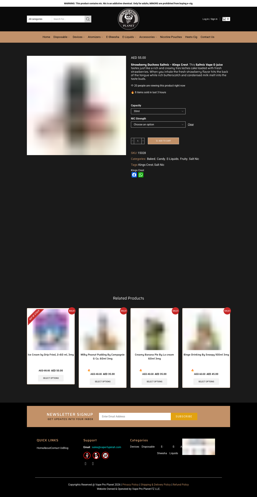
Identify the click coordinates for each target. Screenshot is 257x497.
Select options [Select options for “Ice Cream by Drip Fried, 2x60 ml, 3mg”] (51, 379)
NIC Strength (138, 118)
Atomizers (95, 37)
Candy (161, 159)
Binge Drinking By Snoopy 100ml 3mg (206, 355)
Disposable (61, 37)
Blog (65, 449)
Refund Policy (181, 485)
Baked (151, 159)
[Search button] (88, 19)
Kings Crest (145, 164)
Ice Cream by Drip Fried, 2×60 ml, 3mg (51, 355)
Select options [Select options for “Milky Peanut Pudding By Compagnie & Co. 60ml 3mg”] (102, 382)
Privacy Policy (130, 485)
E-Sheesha (112, 37)
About (47, 449)
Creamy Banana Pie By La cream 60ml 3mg (154, 357)
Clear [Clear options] (191, 124)
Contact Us (207, 37)
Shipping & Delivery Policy (156, 485)
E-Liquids (129, 37)
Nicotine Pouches (171, 37)
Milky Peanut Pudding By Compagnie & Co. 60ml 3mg (103, 357)
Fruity (183, 159)
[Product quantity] (137, 141)
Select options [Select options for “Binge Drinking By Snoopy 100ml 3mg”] (206, 382)
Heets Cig (191, 37)
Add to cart (165, 141)
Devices (79, 37)
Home (46, 37)
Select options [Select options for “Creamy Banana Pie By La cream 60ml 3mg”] (154, 382)
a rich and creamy (163, 68)
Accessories (148, 37)
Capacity (136, 105)
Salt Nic (194, 159)
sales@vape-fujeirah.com (106, 448)
